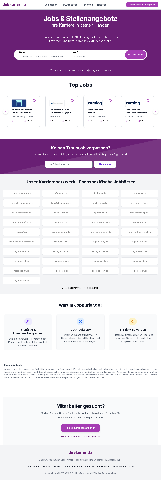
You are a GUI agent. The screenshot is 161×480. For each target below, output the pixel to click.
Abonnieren (105, 164)
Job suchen (51, 4)
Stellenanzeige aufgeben (142, 4)
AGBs (131, 466)
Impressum (103, 466)
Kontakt (58, 466)
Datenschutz (119, 466)
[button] (155, 111)
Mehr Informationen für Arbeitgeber (80, 436)
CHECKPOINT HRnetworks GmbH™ (78, 473)
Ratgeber (102, 4)
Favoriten (88, 4)
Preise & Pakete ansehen (80, 427)
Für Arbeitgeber (69, 4)
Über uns (47, 466)
